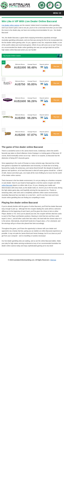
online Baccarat (7, 185)
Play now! (56, 66)
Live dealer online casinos (10, 25)
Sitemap (53, 260)
